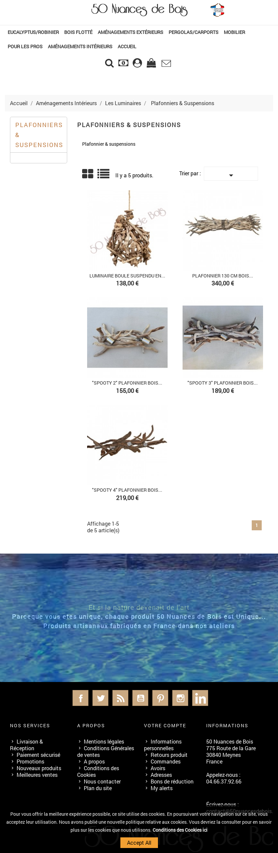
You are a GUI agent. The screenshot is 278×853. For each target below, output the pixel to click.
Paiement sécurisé (38, 754)
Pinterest (160, 698)
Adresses (161, 774)
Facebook (80, 698)
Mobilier (234, 32)
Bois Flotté (78, 32)
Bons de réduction (172, 781)
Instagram (180, 698)
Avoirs (158, 768)
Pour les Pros (25, 46)
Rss (120, 698)
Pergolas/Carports (193, 32)
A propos (94, 761)
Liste (103, 176)
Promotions (30, 761)
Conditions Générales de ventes (105, 751)
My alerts (162, 787)
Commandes (166, 761)
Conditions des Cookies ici (180, 830)
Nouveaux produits (39, 768)
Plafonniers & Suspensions (39, 135)
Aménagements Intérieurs (80, 46)
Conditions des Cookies (98, 771)
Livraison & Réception (26, 745)
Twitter (100, 698)
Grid (88, 174)
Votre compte (165, 725)
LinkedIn (200, 698)
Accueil (127, 46)
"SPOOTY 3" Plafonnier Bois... (223, 383)
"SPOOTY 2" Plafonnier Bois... (127, 383)
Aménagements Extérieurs (130, 32)
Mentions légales (104, 741)
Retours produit (169, 754)
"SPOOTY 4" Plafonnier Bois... (127, 490)
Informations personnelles (163, 745)
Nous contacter (102, 781)
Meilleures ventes (37, 774)
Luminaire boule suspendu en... (127, 275)
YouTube (140, 698)
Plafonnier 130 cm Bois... (222, 275)
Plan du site (98, 787)
